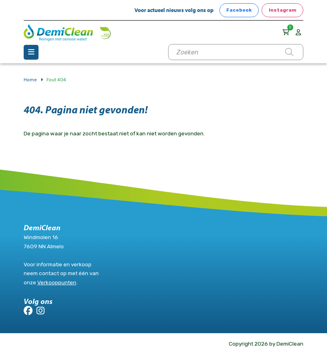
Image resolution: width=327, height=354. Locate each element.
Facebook (239, 10)
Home (30, 79)
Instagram (283, 10)
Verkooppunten (56, 282)
